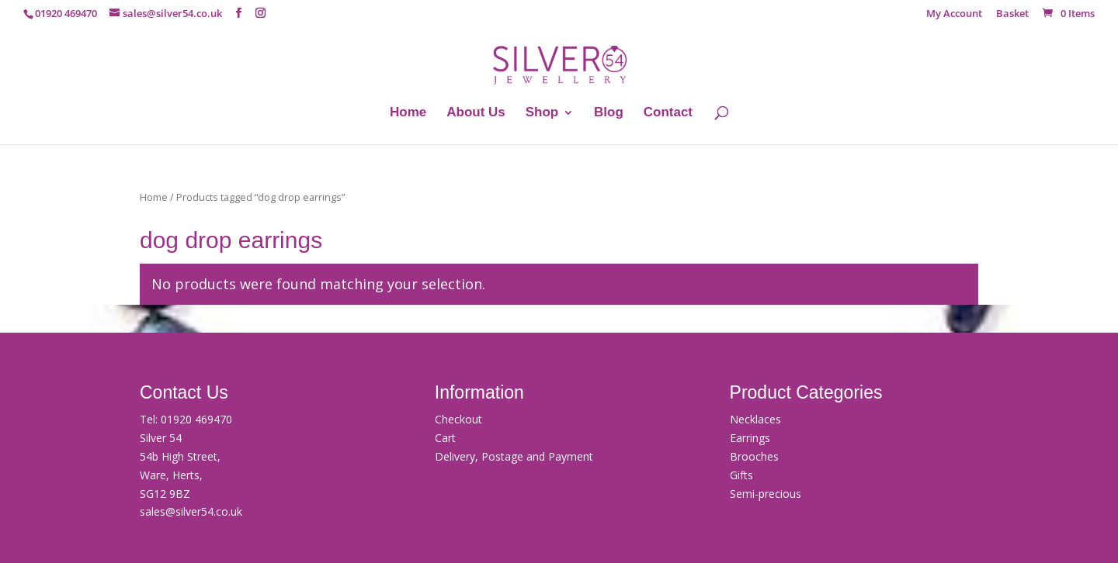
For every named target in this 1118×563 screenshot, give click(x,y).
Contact (668, 113)
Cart (445, 437)
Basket (1012, 14)
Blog (608, 113)
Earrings (750, 437)
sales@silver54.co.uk (191, 511)
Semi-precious (765, 493)
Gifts (741, 475)
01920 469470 (196, 419)
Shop (542, 113)
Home (408, 113)
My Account (954, 14)
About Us (475, 113)
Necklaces (755, 419)
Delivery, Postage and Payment (514, 456)
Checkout (458, 419)
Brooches (754, 456)
